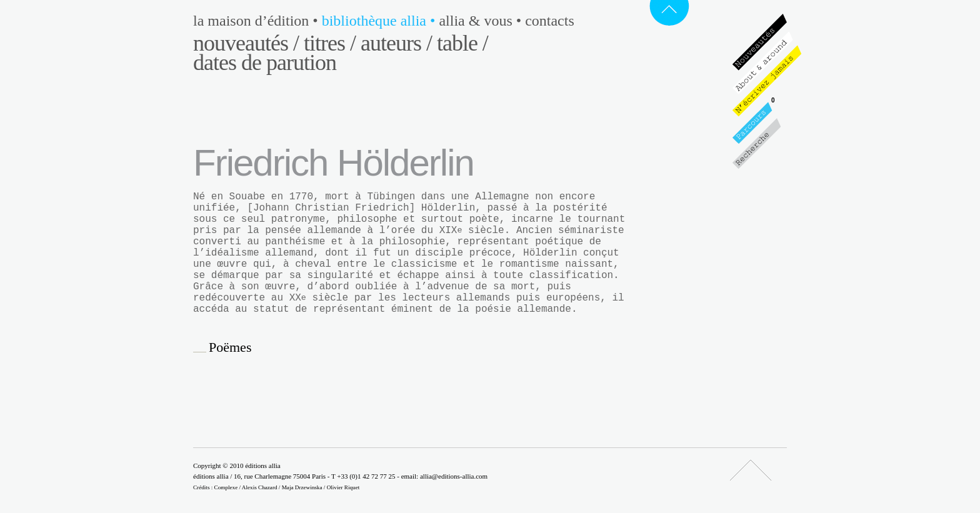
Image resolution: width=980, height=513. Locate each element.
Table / (462, 43)
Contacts (549, 20)
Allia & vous (482, 20)
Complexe (226, 487)
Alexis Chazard (260, 487)
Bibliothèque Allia (380, 20)
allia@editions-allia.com (454, 476)
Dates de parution (264, 62)
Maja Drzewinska (302, 487)
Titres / (330, 43)
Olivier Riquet (343, 487)
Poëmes (230, 347)
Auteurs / (396, 43)
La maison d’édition (257, 20)
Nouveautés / (246, 43)
